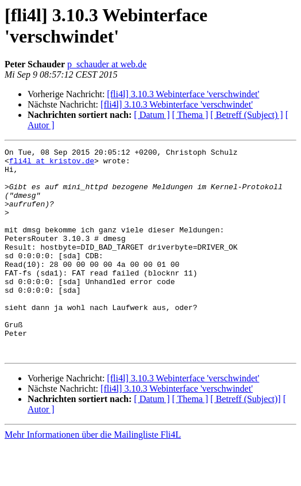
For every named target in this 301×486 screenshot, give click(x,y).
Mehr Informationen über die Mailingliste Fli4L (93, 476)
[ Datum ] (151, 115)
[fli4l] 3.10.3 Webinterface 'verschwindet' (183, 94)
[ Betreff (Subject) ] (246, 115)
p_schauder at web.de (106, 64)
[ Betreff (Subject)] (245, 440)
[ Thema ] (190, 115)
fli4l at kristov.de (51, 164)
